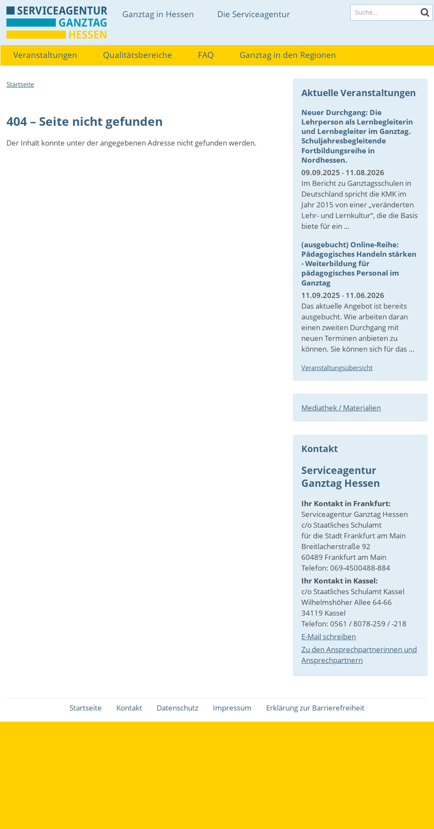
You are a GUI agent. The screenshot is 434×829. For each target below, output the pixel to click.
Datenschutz (177, 708)
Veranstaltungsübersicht (337, 367)
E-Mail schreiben (328, 636)
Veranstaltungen (45, 55)
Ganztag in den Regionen (288, 55)
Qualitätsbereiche (137, 55)
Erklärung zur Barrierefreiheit (315, 708)
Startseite (20, 84)
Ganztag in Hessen (158, 14)
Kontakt (129, 708)
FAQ (206, 55)
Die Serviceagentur (253, 14)
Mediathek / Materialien (341, 408)
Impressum (232, 708)
